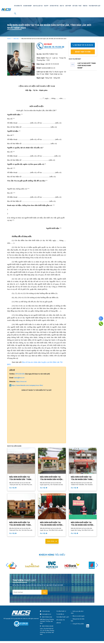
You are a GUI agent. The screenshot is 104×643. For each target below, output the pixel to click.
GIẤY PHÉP (68, 5)
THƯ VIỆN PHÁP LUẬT (94, 5)
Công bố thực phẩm (77, 623)
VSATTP (46, 5)
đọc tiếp (12, 488)
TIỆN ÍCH (85, 5)
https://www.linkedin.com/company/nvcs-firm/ (26, 385)
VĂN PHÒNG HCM (47, 617)
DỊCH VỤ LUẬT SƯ (38, 5)
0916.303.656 (20, 374)
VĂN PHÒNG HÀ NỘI (47, 626)
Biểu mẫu (16, 38)
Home (9, 38)
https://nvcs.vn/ (21, 381)
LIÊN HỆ (58, 622)
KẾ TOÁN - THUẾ (77, 5)
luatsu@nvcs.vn (19, 378)
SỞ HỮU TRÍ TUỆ (54, 5)
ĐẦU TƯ (62, 5)
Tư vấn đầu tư (60, 614)
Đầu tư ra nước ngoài (77, 616)
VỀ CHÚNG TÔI (18, 5)
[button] (97, 565)
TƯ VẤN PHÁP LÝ (61, 611)
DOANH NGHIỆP (27, 5)
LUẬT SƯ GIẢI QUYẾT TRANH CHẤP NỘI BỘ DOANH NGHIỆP (86, 65)
